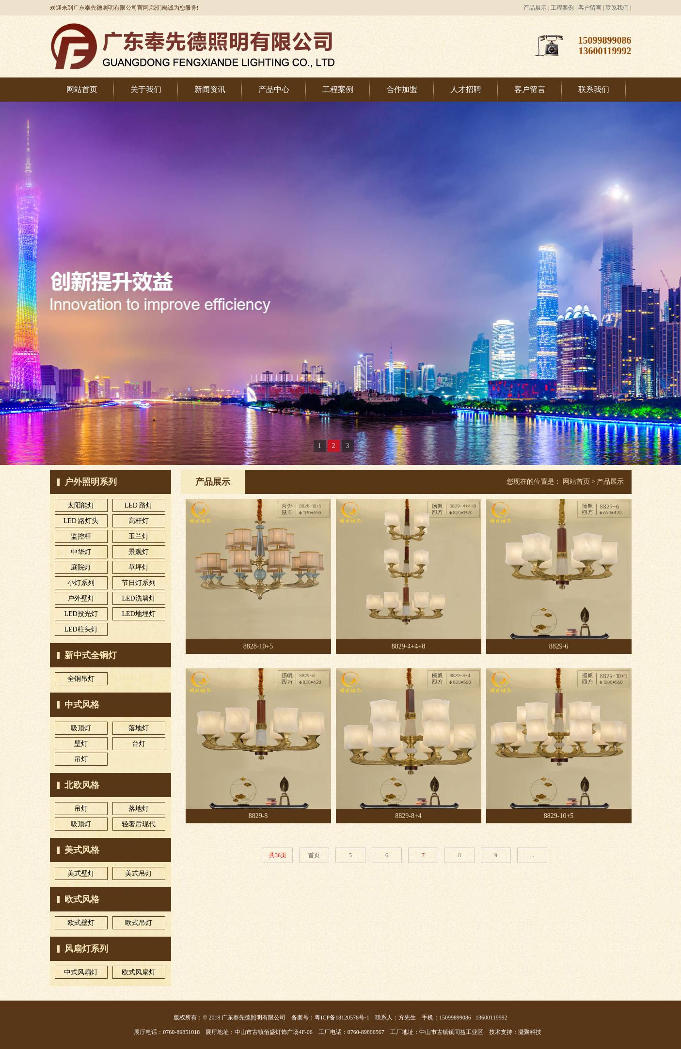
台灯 (138, 743)
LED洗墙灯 (138, 598)
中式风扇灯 (81, 972)
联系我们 (617, 7)
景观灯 (138, 551)
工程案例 (562, 7)
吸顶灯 (81, 728)
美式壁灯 (81, 873)
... (532, 855)
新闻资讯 (209, 89)
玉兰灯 (138, 536)
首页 (314, 855)
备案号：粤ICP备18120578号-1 (330, 1017)
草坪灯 (138, 567)
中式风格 (81, 705)
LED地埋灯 (138, 613)
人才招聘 (465, 89)
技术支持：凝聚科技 (515, 1032)
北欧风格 (81, 785)
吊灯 (81, 759)
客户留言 (590, 7)
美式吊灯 (138, 873)
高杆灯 (138, 520)
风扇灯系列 (86, 949)
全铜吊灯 (81, 678)
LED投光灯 (80, 613)
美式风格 (81, 850)
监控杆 (81, 536)
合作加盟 (401, 89)
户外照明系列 (90, 482)
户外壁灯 (81, 598)
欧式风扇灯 (139, 972)
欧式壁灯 (81, 922)
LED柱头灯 (80, 629)
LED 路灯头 (81, 520)
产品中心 (273, 89)
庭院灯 (81, 567)
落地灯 (138, 728)
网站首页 (81, 89)
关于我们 (145, 89)
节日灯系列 (139, 582)
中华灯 (81, 551)
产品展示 (535, 7)
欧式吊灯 (138, 922)
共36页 (277, 855)
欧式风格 (81, 899)
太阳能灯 (81, 505)
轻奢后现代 (139, 824)
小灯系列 (81, 582)
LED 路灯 (139, 505)
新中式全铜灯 (90, 655)
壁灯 (81, 743)
